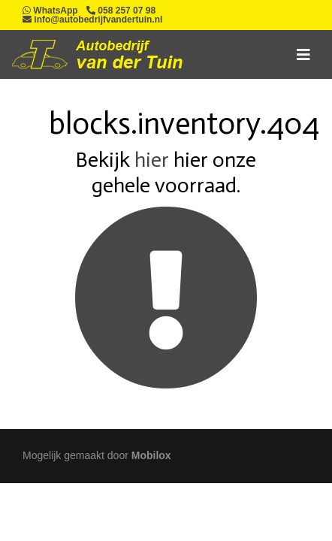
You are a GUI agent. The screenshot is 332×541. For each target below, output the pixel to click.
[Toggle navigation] (303, 55)
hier (151, 159)
